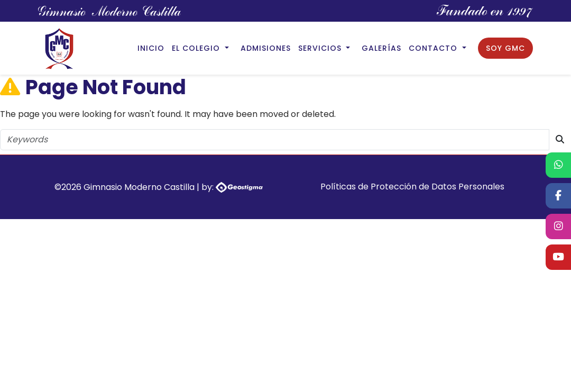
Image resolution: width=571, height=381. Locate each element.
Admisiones (266, 48)
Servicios (321, 48)
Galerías (381, 48)
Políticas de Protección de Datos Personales (412, 186)
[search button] (560, 139)
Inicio (150, 48)
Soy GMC (505, 48)
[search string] (274, 139)
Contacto (434, 48)
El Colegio (197, 48)
